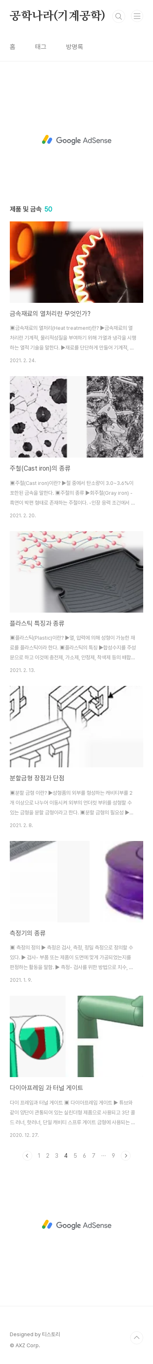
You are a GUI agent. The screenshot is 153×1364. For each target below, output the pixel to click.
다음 (126, 1156)
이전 (27, 1156)
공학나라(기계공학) (57, 16)
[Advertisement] (77, 139)
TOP (136, 1337)
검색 (119, 16)
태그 (41, 47)
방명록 (74, 47)
